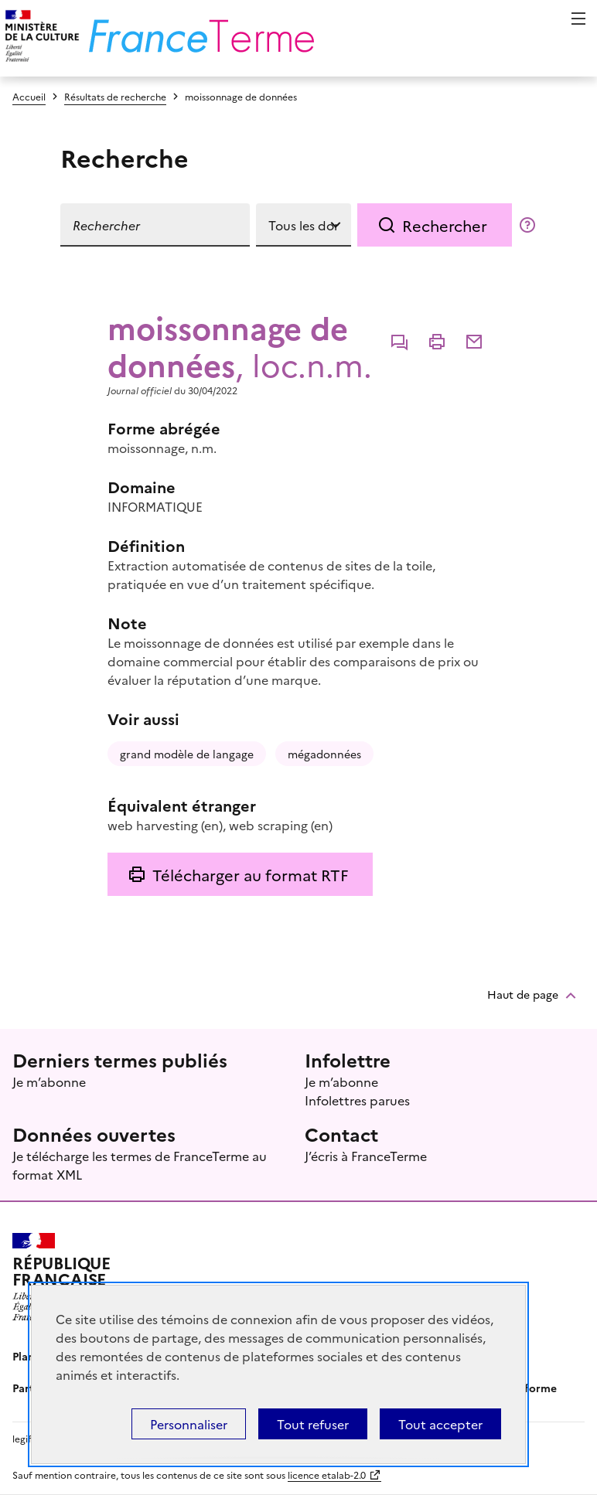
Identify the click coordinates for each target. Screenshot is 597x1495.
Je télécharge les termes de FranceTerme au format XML (139, 1165)
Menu (578, 18)
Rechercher (444, 225)
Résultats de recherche (115, 96)
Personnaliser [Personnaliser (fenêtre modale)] (188, 1423)
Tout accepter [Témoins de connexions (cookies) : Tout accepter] (440, 1423)
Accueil (29, 96)
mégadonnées (324, 753)
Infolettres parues (357, 1099)
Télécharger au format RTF (250, 874)
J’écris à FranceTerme (366, 1155)
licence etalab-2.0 (327, 1474)
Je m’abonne (49, 1081)
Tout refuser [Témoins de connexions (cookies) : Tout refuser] (313, 1423)
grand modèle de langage (187, 753)
